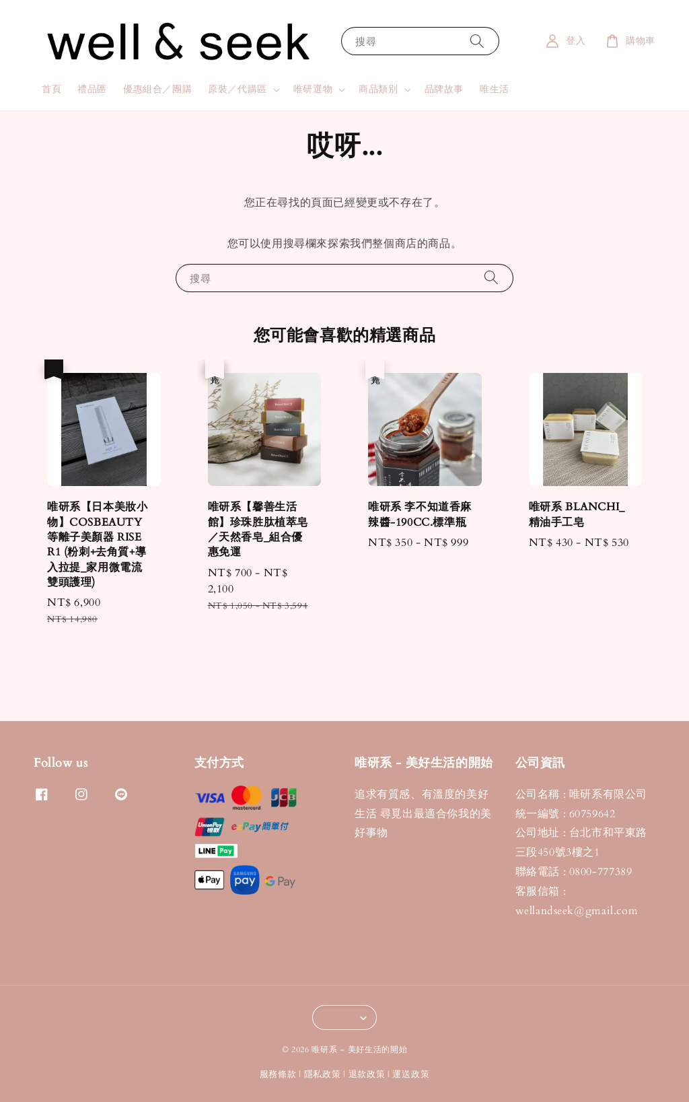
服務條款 (278, 1074)
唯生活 (494, 89)
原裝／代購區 (237, 89)
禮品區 (92, 89)
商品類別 (378, 89)
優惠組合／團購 (157, 89)
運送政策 (410, 1074)
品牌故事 (444, 89)
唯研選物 (312, 89)
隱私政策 (322, 1074)
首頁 (51, 89)
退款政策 (367, 1074)
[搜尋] (477, 41)
